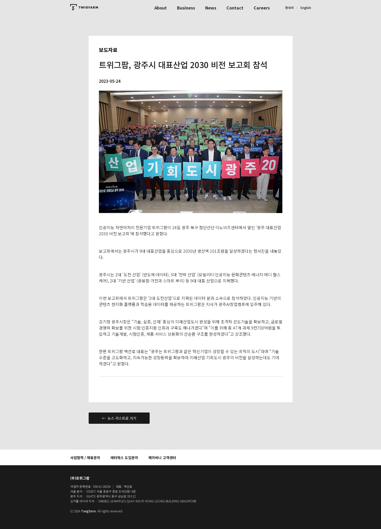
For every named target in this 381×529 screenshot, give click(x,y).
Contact (234, 8)
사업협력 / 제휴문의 (85, 457)
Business (186, 8)
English (306, 7)
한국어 (289, 7)
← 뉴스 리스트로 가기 (119, 418)
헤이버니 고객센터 (162, 457)
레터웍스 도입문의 (124, 457)
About (161, 8)
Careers (262, 8)
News (210, 8)
